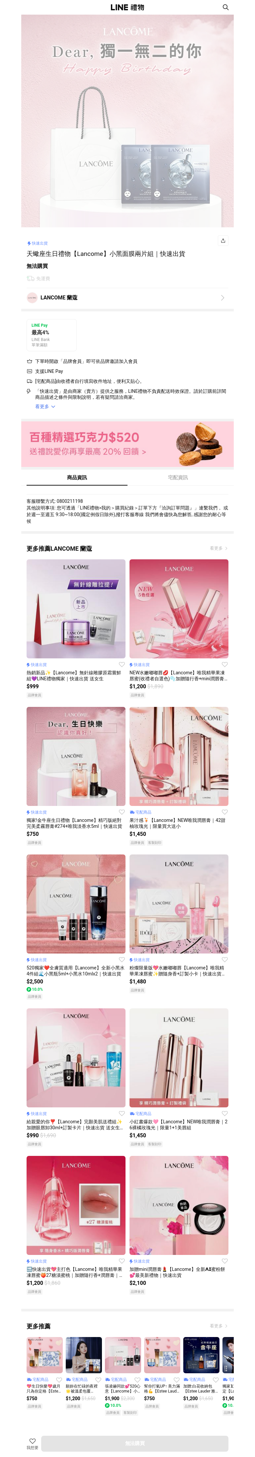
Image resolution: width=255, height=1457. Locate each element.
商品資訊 (77, 478)
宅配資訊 (178, 478)
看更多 (217, 548)
